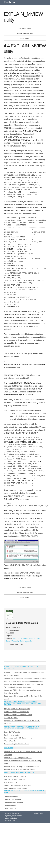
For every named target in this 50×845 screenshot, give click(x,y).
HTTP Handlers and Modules (15, 788)
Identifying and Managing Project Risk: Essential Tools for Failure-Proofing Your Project (22, 703)
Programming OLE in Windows (16, 744)
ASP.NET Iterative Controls (15, 776)
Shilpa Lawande (26, 641)
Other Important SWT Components (18, 738)
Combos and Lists (11, 735)
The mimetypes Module (13, 802)
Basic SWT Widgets (12, 732)
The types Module (11, 796)
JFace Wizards (10, 741)
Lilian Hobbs (17, 638)
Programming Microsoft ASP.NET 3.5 (19, 772)
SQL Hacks (8, 748)
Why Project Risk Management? (17, 709)
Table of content (25, 33)
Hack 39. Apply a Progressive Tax (18, 758)
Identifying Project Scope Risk (16, 712)
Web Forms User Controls (14, 779)
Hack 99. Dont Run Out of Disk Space (19, 769)
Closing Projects (11, 718)
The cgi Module (10, 805)
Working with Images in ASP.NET (17, 785)
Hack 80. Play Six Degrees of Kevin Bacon (21, 766)
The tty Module (10, 808)
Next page (25, 38)
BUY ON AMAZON (16, 644)
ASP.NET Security (11, 782)
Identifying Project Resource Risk (18, 715)
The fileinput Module (12, 799)
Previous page (24, 28)
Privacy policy (38, 813)
